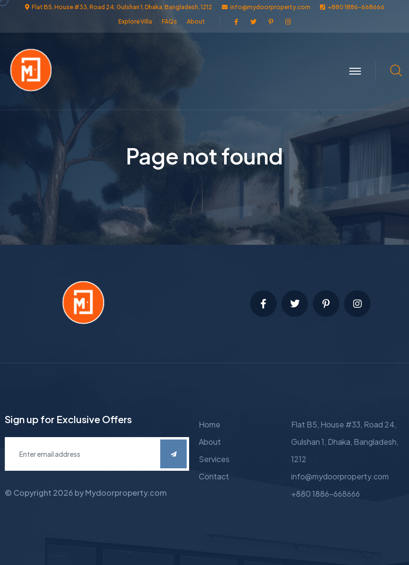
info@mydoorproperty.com (340, 476)
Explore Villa (135, 21)
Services (214, 459)
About (196, 21)
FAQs (169, 21)
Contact (214, 476)
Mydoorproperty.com (125, 493)
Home (209, 424)
